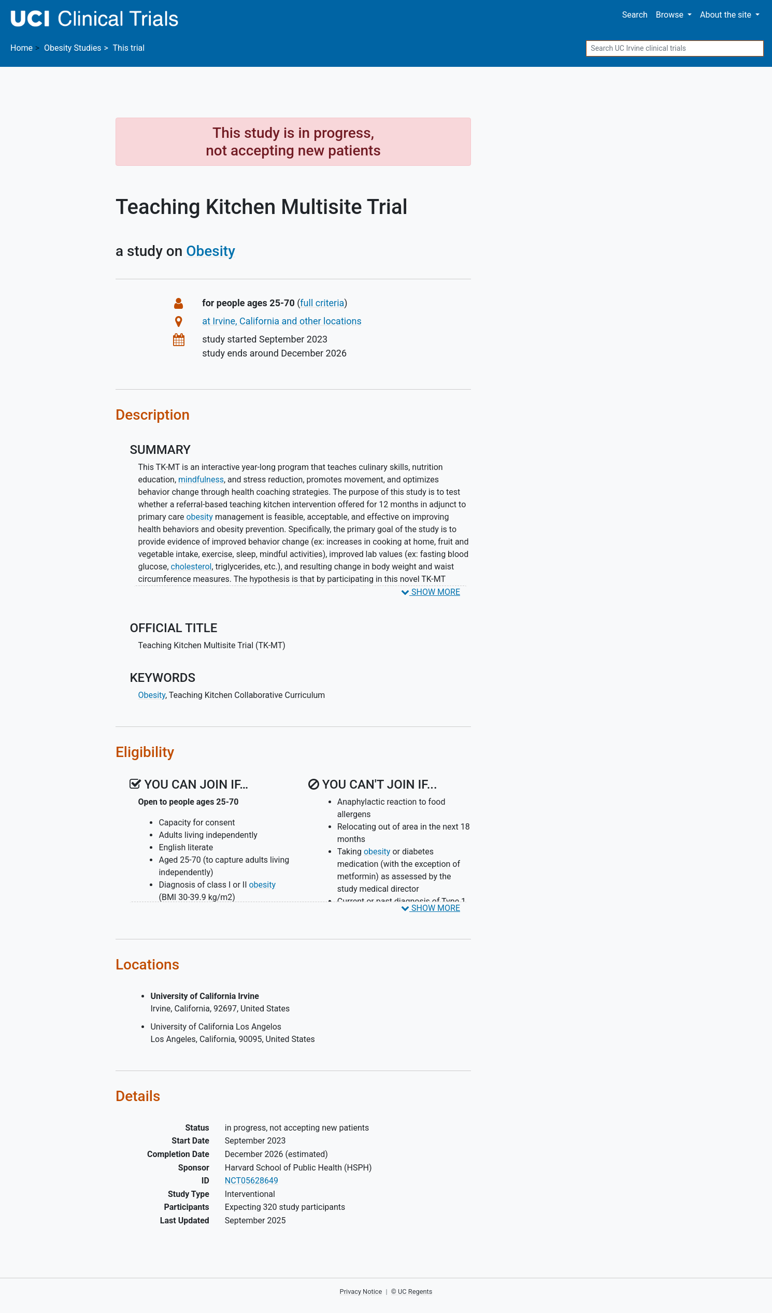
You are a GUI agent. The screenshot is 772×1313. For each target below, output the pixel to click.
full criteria (322, 302)
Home (21, 48)
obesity (199, 517)
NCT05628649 (251, 1181)
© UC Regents (412, 1291)
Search (635, 15)
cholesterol (191, 567)
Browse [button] (670, 15)
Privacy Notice (361, 1291)
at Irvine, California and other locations (282, 321)
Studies (73, 48)
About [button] (726, 15)
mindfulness (201, 479)
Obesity (210, 251)
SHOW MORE (430, 592)
